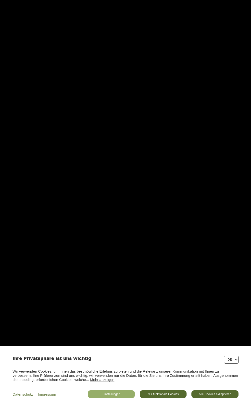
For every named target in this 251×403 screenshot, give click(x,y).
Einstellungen (111, 394)
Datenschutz (23, 394)
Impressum (47, 394)
